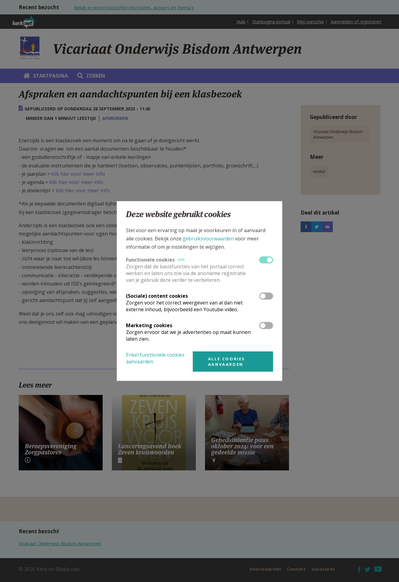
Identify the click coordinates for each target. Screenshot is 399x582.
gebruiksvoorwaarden (208, 238)
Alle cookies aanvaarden (226, 361)
